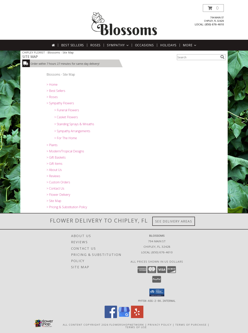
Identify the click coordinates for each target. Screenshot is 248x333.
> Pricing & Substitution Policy (66, 207)
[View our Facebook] (111, 317)
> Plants (52, 145)
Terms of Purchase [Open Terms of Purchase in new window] (191, 324)
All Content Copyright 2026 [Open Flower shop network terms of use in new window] (85, 324)
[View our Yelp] (137, 317)
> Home (52, 84)
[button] (213, 8)
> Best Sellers (55, 91)
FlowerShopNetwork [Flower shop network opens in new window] (126, 324)
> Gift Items (54, 163)
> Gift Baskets (56, 157)
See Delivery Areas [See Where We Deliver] (173, 221)
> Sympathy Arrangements (72, 131)
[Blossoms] (124, 22)
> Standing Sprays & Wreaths (74, 124)
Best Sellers (72, 45)
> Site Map (53, 201)
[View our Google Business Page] (124, 317)
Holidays (168, 45)
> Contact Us (55, 188)
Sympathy (118, 45)
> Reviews (53, 176)
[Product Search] (198, 57)
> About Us (54, 170)
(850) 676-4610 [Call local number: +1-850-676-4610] (214, 24)
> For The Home (65, 138)
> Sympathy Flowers (60, 103)
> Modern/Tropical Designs (65, 151)
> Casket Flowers (66, 117)
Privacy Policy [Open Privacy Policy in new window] (160, 324)
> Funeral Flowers (66, 110)
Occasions (144, 45)
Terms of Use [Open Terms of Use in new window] (136, 327)
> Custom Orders (58, 182)
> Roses (52, 97)
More (190, 45)
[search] (222, 57)
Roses (95, 45)
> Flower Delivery (58, 194)
